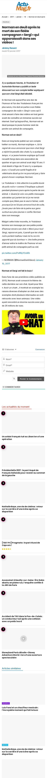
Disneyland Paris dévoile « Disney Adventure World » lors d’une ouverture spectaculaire (22, 655)
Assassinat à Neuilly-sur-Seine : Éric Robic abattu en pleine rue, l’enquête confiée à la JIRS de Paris (23, 583)
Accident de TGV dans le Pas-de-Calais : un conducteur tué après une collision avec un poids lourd (22, 619)
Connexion (40, 349)
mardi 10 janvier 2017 (11, 51)
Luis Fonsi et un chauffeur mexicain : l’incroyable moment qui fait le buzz (20, 708)
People (6, 22)
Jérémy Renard (9, 48)
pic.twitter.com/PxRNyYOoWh (16, 253)
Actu (5, 745)
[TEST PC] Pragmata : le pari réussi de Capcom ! (21, 544)
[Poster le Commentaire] (30, 379)
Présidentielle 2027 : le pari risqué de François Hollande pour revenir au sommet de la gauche (23, 473)
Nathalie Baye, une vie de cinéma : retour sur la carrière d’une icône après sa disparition (22, 509)
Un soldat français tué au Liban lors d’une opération (23, 437)
